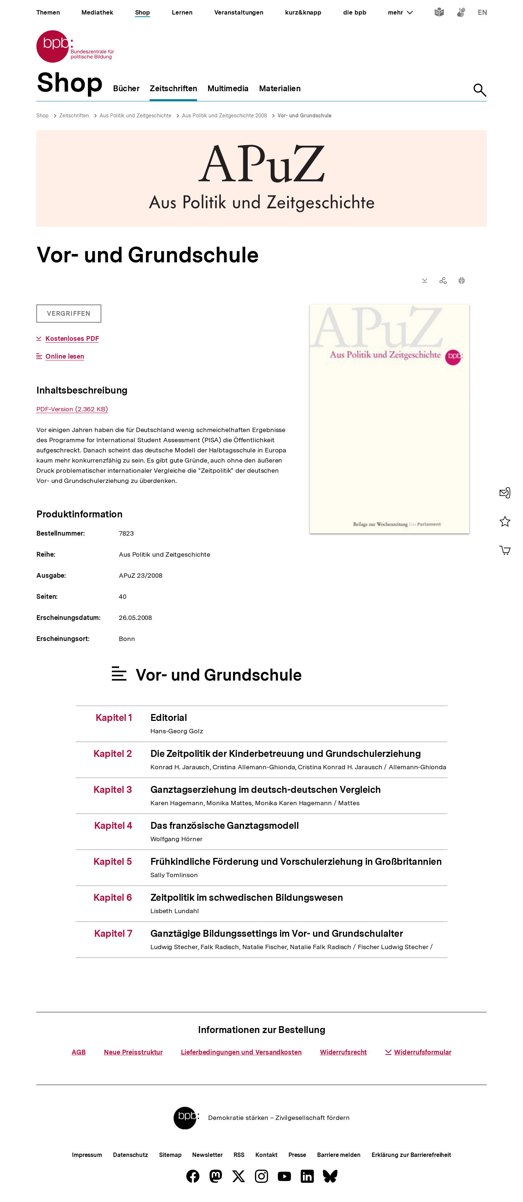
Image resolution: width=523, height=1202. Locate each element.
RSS (239, 1154)
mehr (400, 12)
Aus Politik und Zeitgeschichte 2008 (224, 115)
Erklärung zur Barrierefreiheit (411, 1154)
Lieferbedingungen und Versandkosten (241, 1052)
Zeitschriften (74, 115)
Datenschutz (130, 1154)
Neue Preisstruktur (133, 1052)
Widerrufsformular (418, 1052)
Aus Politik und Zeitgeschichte (135, 115)
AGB (79, 1052)
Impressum (87, 1154)
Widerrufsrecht (343, 1052)
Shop (42, 115)
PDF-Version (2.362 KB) (72, 409)
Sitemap (170, 1154)
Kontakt (266, 1154)
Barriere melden (339, 1154)
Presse (297, 1154)
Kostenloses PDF (72, 339)
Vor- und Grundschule (304, 115)
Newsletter (207, 1154)
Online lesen (64, 356)
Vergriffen (69, 316)
